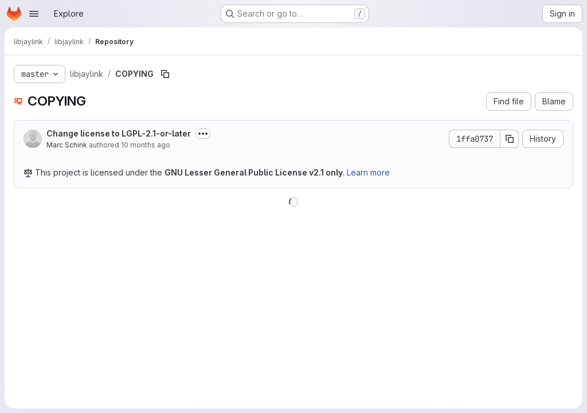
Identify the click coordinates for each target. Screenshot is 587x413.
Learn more (368, 172)
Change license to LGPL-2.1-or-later (118, 133)
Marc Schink (66, 145)
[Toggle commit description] (202, 133)
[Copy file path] (165, 74)
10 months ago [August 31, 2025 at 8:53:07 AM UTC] (145, 145)
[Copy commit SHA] (509, 139)
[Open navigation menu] (34, 14)
